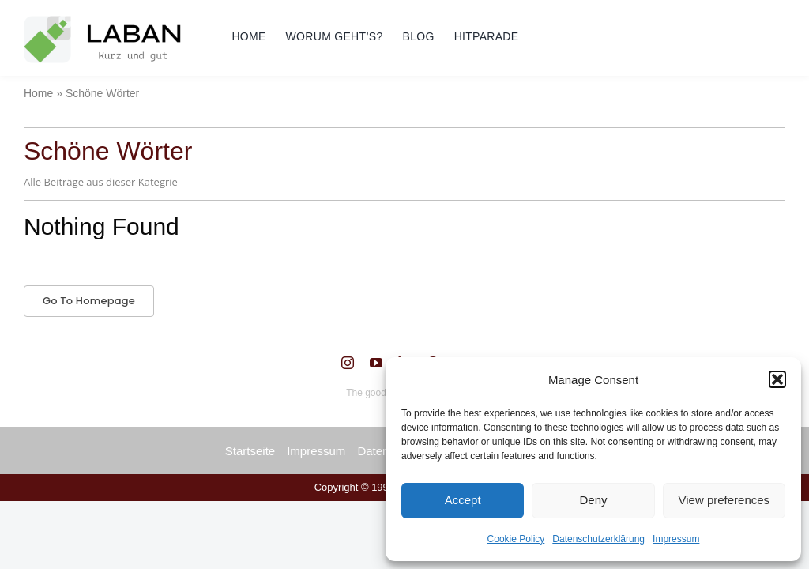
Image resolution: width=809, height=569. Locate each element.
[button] (777, 379)
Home (38, 93)
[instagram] (347, 362)
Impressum (676, 539)
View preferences (724, 500)
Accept (463, 500)
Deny (593, 500)
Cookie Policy (516, 539)
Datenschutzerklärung (598, 539)
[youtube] (376, 362)
